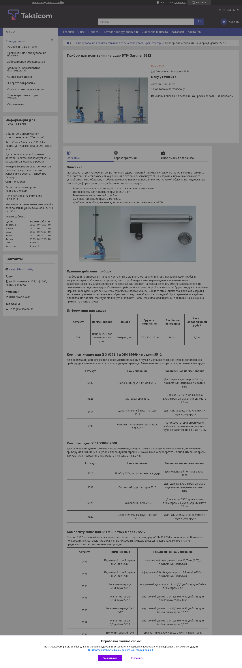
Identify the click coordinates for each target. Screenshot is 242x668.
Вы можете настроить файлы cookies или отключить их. (119, 650)
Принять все (109, 658)
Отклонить (136, 658)
